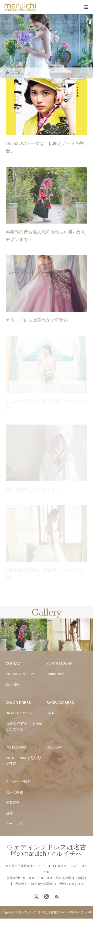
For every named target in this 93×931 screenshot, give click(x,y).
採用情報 (13, 684)
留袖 (9, 813)
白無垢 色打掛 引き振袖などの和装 (24, 726)
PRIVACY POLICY (20, 674)
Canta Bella (55, 674)
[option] (23, 635)
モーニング (14, 824)
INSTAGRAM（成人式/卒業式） (23, 760)
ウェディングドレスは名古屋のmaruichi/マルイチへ (47, 850)
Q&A (50, 713)
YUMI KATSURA (59, 663)
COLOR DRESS (18, 703)
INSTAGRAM (16, 747)
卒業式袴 (13, 803)
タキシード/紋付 (18, 781)
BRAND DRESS (18, 713)
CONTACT (14, 663)
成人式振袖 (14, 792)
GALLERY (54, 747)
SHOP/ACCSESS (60, 703)
